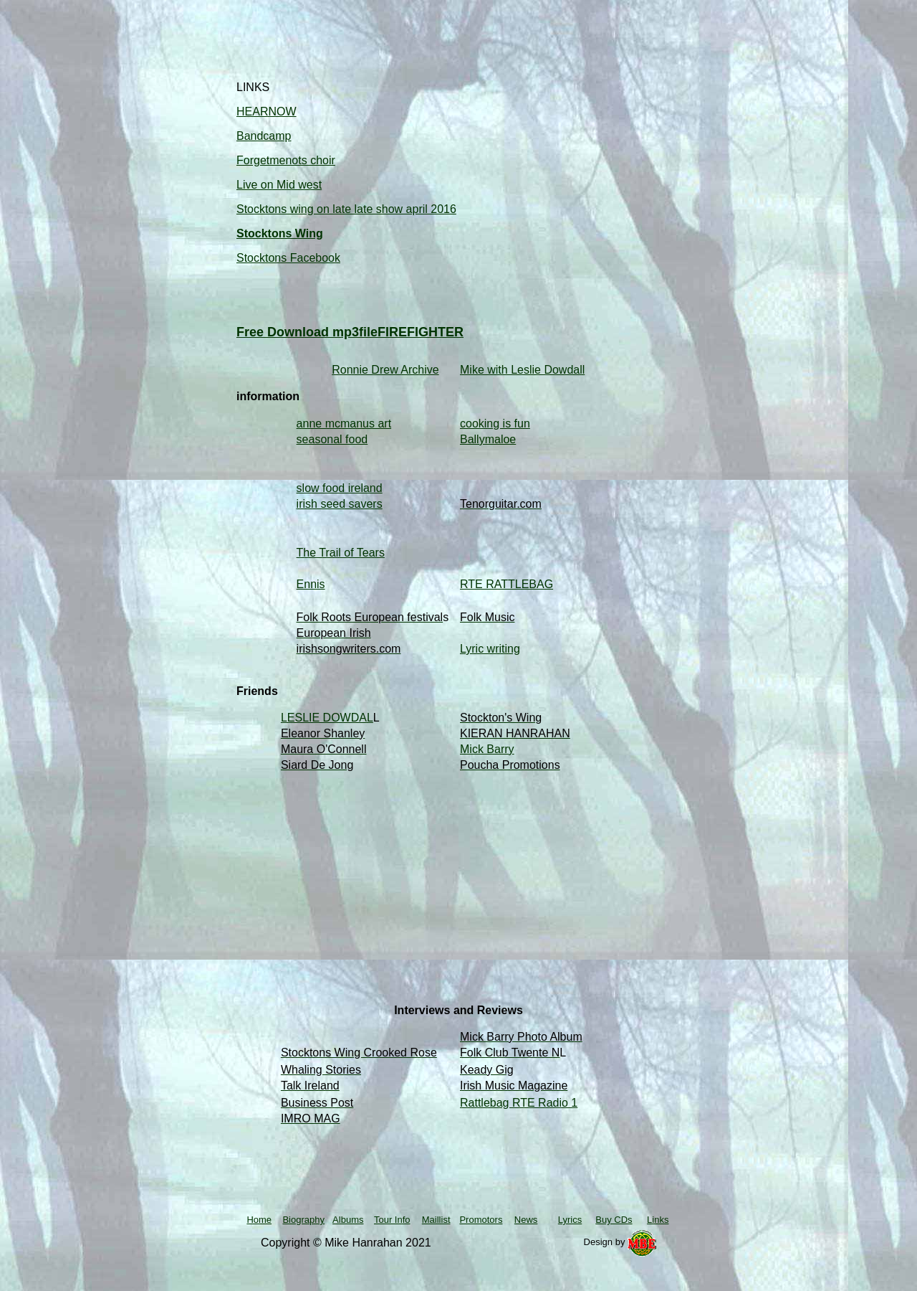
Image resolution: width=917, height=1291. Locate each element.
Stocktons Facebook (288, 258)
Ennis (311, 584)
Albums (347, 1219)
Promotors (480, 1219)
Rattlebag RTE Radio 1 (518, 1103)
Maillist (436, 1219)
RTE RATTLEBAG (506, 584)
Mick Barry (487, 749)
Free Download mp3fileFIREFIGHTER (350, 332)
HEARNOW (266, 111)
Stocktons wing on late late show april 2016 (346, 209)
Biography (303, 1219)
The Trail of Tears (341, 553)
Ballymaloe (488, 439)
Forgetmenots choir (285, 160)
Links (657, 1219)
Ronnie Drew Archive (385, 370)
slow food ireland (340, 488)
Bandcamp (264, 136)
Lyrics (570, 1219)
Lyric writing (490, 649)
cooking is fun (495, 423)
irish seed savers (340, 504)
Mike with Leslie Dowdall (522, 370)
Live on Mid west (279, 185)
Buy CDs (613, 1219)
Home (259, 1219)
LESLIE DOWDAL (327, 717)
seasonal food (332, 439)
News (526, 1219)
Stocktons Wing (279, 233)
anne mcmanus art (344, 423)
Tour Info (392, 1219)
